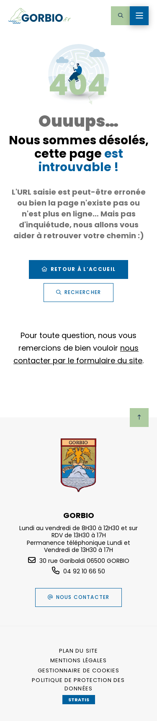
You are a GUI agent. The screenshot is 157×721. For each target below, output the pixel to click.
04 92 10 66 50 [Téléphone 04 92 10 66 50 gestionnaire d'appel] (84, 571)
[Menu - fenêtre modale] (139, 15)
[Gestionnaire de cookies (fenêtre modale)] (79, 670)
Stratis (78, 699)
